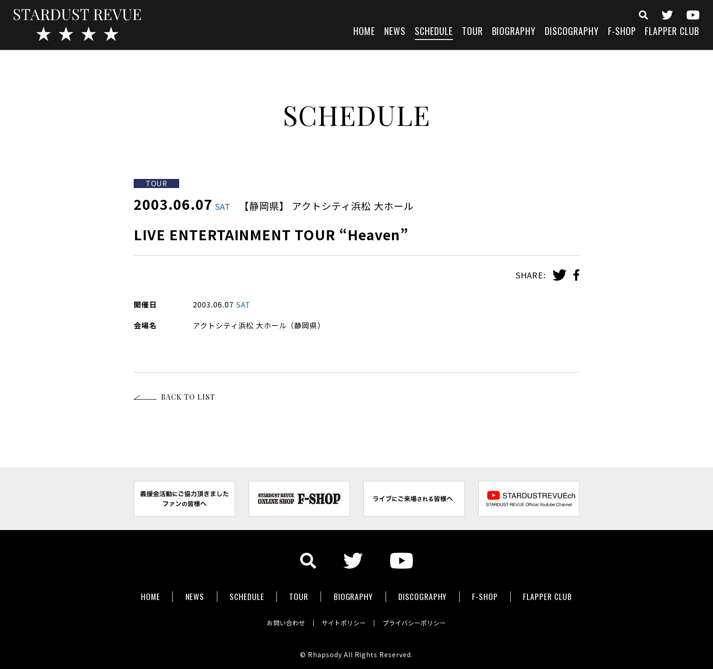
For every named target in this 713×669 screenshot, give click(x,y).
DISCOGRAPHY (572, 32)
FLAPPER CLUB (672, 32)
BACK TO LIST (188, 396)
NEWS (395, 32)
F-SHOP (622, 32)
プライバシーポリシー (416, 621)
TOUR (472, 32)
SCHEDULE (434, 32)
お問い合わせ (284, 621)
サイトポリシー (343, 621)
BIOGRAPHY (514, 32)
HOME (364, 32)
